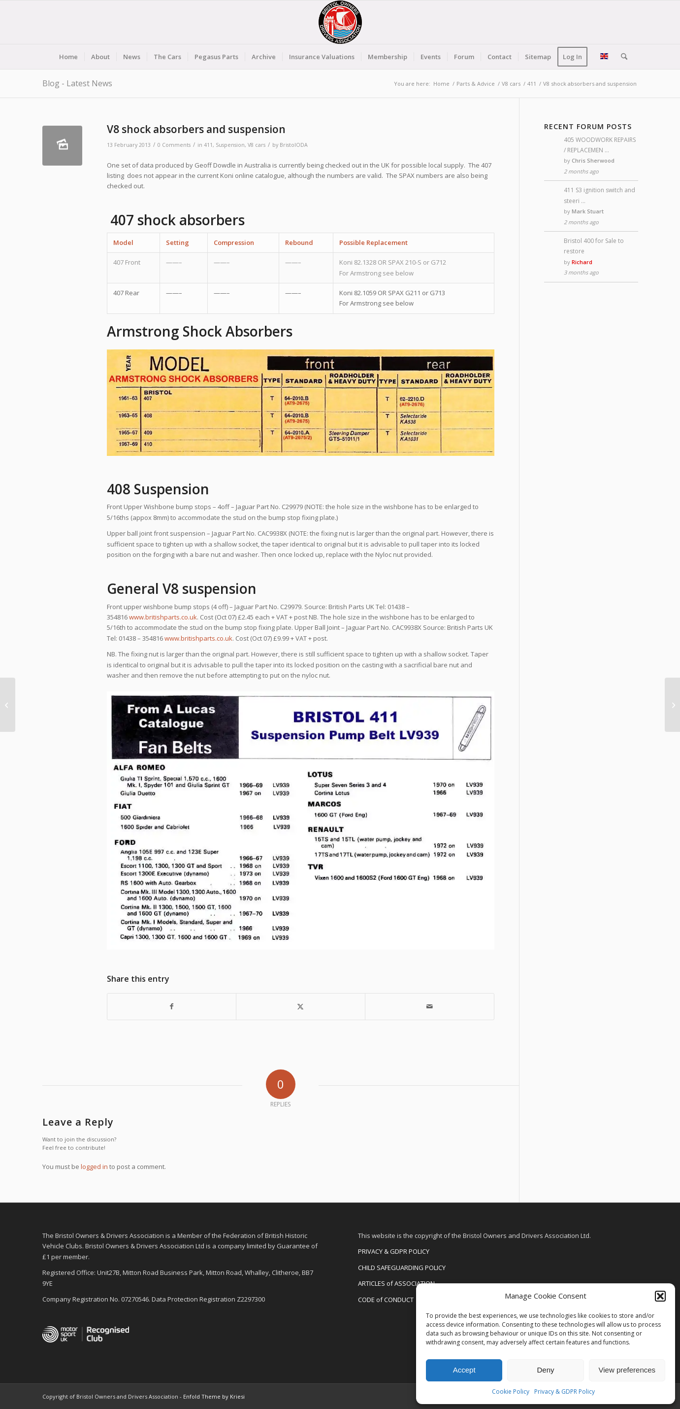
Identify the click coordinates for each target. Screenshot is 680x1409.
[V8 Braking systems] (7, 705)
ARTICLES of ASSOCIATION (396, 1283)
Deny (545, 1370)
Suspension (230, 144)
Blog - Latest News (77, 83)
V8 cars (256, 144)
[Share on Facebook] (171, 1006)
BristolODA (294, 144)
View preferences (627, 1370)
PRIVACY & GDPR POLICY (393, 1251)
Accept (464, 1370)
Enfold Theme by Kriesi (214, 1396)
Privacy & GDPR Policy (564, 1391)
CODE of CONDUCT (386, 1299)
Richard (582, 262)
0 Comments (174, 144)
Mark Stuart (588, 211)
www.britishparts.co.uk (163, 617)
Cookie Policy (510, 1391)
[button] (660, 1296)
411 (208, 144)
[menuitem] (68, 56)
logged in (94, 1166)
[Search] (621, 56)
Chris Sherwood (593, 160)
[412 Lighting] (672, 705)
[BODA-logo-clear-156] (340, 22)
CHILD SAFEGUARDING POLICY (402, 1267)
